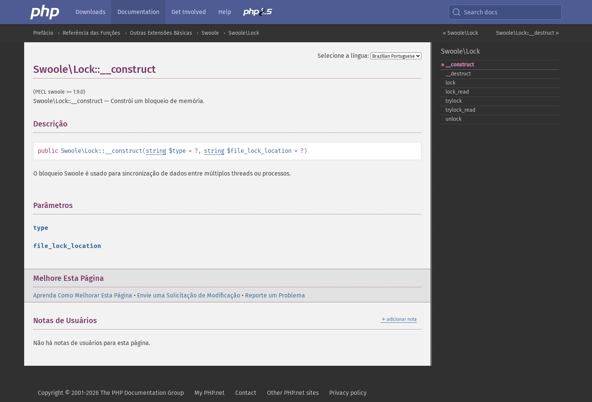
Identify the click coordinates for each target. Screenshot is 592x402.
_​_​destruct (458, 74)
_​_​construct (460, 65)
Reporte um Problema (275, 295)
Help (224, 11)
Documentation (138, 11)
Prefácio (43, 33)
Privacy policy (348, 392)
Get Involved (188, 11)
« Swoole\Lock (460, 33)
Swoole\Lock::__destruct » (527, 33)
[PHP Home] (45, 12)
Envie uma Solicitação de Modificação (188, 295)
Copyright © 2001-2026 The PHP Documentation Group (111, 392)
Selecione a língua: (343, 55)
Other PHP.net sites (293, 392)
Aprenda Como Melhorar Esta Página (82, 295)
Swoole (210, 33)
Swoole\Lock (243, 33)
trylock (454, 101)
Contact (245, 392)
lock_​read (457, 92)
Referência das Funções (91, 33)
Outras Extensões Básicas (161, 33)
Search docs (474, 12)
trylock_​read (460, 110)
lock (450, 83)
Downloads (90, 11)
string (156, 150)
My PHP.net (209, 392)
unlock (453, 119)
